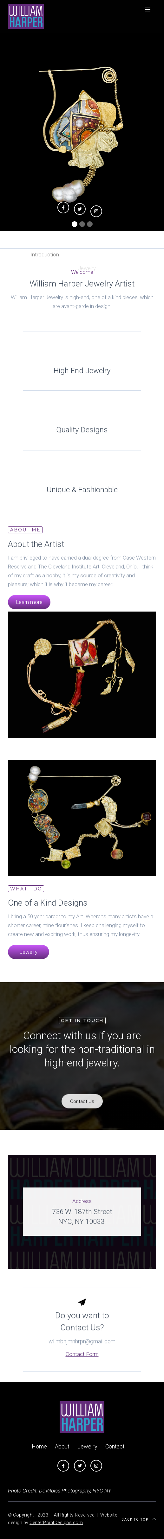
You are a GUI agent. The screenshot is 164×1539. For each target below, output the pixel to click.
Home (39, 1446)
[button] (74, 224)
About (62, 1446)
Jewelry (28, 958)
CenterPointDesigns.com (56, 1522)
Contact (115, 1446)
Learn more (29, 607)
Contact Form (82, 1365)
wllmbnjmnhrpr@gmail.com (82, 1352)
